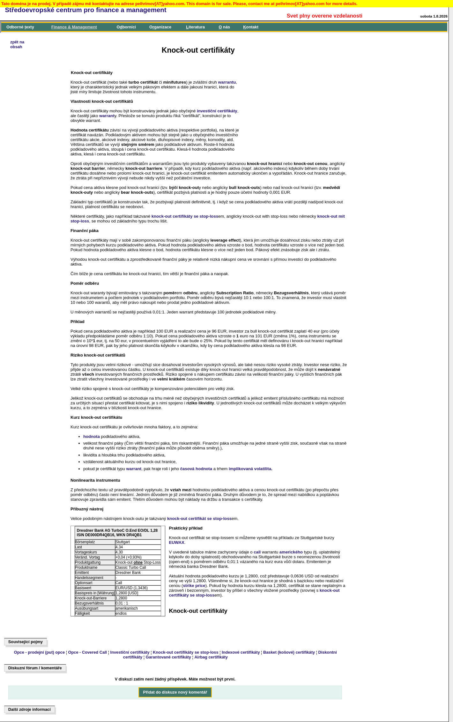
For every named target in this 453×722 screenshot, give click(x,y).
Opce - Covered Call (87, 652)
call (257, 552)
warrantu (227, 82)
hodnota (91, 436)
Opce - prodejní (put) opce (39, 652)
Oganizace (160, 27)
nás (224, 27)
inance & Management (74, 27)
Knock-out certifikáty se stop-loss (186, 652)
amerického (291, 552)
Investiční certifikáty (130, 652)
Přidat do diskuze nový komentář (175, 692)
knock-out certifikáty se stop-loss (185, 216)
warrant (107, 115)
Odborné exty (20, 27)
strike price (194, 585)
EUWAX (176, 542)
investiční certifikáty (217, 111)
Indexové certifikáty (241, 652)
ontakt (250, 27)
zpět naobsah (17, 44)
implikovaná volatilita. (250, 468)
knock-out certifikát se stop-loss (199, 518)
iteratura (195, 27)
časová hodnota (196, 468)
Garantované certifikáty (168, 657)
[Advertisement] (33, 227)
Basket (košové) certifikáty (289, 652)
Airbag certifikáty (211, 657)
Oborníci (126, 27)
